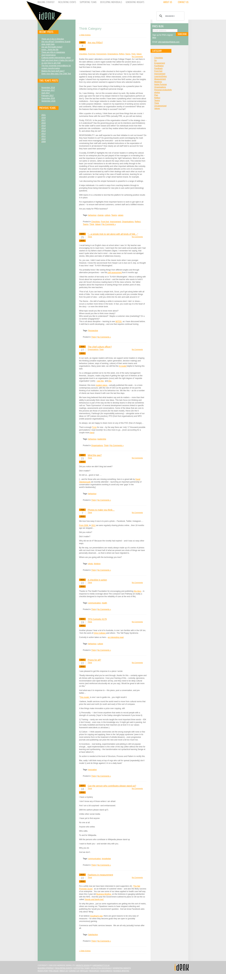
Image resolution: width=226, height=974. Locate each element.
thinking (97, 564)
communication (94, 603)
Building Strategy (46, 968)
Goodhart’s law (96, 916)
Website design (83, 965)
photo (90, 564)
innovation (92, 770)
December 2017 (48, 90)
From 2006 (84, 525)
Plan (156, 95)
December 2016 (48, 98)
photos (157, 92)
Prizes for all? (94, 660)
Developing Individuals (101, 968)
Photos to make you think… (101, 510)
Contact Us (74, 971)
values (120, 215)
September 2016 (48, 101)
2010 (43, 139)
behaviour (92, 215)
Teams (127, 54)
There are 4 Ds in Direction (52, 39)
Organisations (112, 54)
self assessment (115, 272)
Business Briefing (104, 894)
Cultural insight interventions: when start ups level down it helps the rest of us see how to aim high (57, 60)
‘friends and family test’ (94, 899)
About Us (64, 971)
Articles (84, 971)
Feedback (158, 68)
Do (155, 60)
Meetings (158, 82)
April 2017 (45, 93)
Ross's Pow (43, 971)
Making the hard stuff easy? (53, 71)
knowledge (106, 859)
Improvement (101, 54)
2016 (43, 123)
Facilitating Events (63, 968)
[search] (170, 16)
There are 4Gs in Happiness (53, 52)
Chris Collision (100, 633)
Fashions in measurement (100, 875)
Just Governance (48, 55)
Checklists (83, 54)
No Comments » (109, 224)
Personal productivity (163, 90)
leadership (101, 439)
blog (154, 37)
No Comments (137, 56)
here (91, 433)
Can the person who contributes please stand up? (112, 786)
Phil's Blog (54, 971)
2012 (43, 133)
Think (133, 54)
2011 (43, 136)
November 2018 (48, 87)
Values (139, 54)
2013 (43, 131)
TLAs (94, 427)
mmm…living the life (49, 50)
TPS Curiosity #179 (97, 619)
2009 (43, 141)
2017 (43, 120)
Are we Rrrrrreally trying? (51, 47)
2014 (43, 128)
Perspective (93, 330)
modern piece (102, 385)
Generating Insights (122, 968)
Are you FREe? (95, 42)
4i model (123, 366)
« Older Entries (85, 35)
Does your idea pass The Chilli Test (56, 74)
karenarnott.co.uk (101, 965)
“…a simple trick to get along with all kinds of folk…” (113, 234)
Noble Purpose (160, 84)
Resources (94, 971)
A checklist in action (97, 580)
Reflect (121, 54)
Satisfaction (93, 935)
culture (107, 215)
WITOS (118, 321)
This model (85, 697)
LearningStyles (160, 76)
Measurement (160, 79)
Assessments (106, 971)
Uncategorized (160, 106)
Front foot (91, 54)
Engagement (159, 63)
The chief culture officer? (100, 346)
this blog (137, 591)
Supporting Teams (81, 968)
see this (100, 381)
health (104, 603)
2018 (43, 117)
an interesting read (115, 637)
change (100, 215)
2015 (43, 125)
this (109, 381)
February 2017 (47, 95)
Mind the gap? (95, 455)
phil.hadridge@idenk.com (169, 42)
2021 (43, 115)
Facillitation (159, 66)
